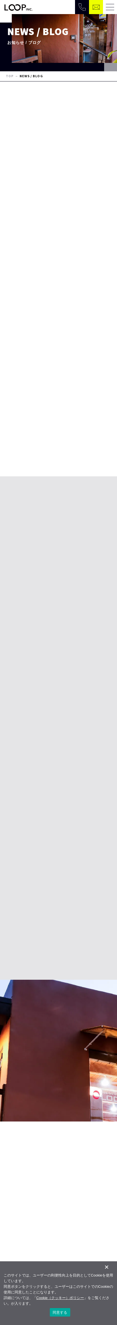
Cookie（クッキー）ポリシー (60, 1298)
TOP (9, 76)
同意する (60, 1312)
